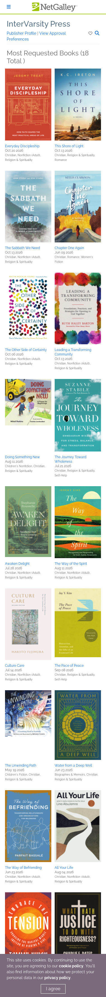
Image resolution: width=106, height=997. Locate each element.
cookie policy (71, 966)
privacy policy (57, 977)
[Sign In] (8, 6)
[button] (90, 33)
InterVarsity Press (38, 24)
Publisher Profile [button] (22, 33)
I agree (53, 988)
